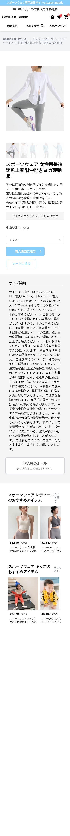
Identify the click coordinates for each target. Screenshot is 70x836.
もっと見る (56, 497)
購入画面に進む (29, 251)
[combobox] (35, 240)
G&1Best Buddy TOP (15, 38)
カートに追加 (21, 263)
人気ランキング (58, 25)
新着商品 (12, 25)
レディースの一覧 (43, 38)
